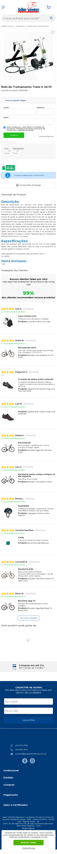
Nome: (6, 107)
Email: (6, 117)
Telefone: (40, 107)
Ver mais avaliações (28, 618)
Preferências (28, 848)
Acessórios (20, 26)
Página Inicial (7, 26)
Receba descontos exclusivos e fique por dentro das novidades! (28, 691)
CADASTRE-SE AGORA (28, 687)
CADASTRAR (28, 720)
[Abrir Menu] (3, 7)
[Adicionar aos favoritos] (53, 32)
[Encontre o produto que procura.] (51, 18)
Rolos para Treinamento (38, 26)
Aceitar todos (28, 842)
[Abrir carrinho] (50, 7)
